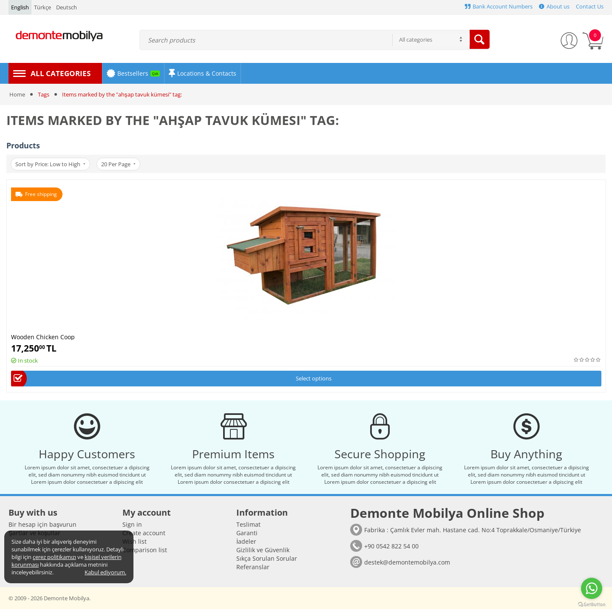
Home (17, 94)
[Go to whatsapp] (591, 588)
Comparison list (144, 554)
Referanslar (252, 571)
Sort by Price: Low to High (51, 164)
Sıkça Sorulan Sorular (266, 562)
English (20, 7)
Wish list (134, 545)
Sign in (132, 528)
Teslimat (248, 528)
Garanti (247, 537)
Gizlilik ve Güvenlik (262, 554)
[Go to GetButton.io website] (591, 604)
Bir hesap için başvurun (42, 528)
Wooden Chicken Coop (43, 336)
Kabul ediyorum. (105, 572)
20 (121, 164)
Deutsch (66, 7)
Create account (143, 537)
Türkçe (42, 7)
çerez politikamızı (54, 557)
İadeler (246, 545)
